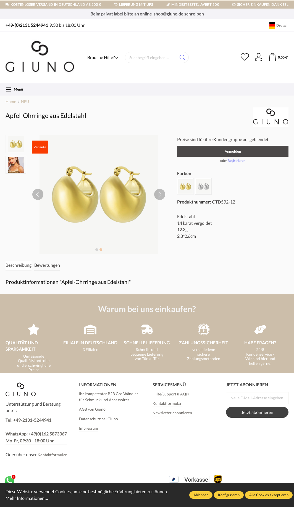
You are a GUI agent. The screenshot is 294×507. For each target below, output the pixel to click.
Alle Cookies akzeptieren (268, 495)
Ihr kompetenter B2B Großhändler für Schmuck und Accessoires (108, 396)
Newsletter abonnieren (172, 412)
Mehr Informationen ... (27, 498)
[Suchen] (182, 57)
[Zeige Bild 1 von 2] (96, 249)
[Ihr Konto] (258, 57)
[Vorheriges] (37, 194)
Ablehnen (200, 495)
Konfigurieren (229, 495)
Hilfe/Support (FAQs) (171, 394)
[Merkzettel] (245, 57)
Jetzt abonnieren (257, 412)
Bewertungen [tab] (47, 265)
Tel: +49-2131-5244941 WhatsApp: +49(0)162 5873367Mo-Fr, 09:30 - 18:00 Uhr (36, 430)
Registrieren (236, 161)
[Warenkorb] (278, 57)
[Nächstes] (159, 194)
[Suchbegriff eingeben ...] (151, 57)
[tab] (19, 265)
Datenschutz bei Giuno (98, 418)
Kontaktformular (52, 454)
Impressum (88, 428)
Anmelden (233, 151)
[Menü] (14, 89)
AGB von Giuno (92, 409)
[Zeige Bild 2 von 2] (100, 249)
